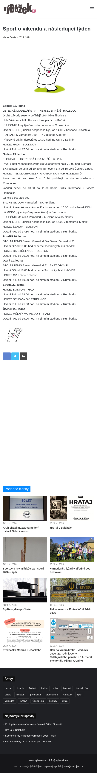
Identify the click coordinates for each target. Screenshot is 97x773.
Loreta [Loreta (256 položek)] (8, 694)
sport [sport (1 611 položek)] (79, 694)
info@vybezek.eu (58, 760)
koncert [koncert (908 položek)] (67, 688)
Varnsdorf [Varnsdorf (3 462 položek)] (9, 701)
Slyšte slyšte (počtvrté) (17, 609)
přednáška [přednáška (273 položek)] (35, 694)
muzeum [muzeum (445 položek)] (20, 694)
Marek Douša (9, 37)
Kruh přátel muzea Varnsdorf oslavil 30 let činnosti (33, 724)
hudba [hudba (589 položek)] (44, 688)
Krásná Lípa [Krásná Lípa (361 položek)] (82, 688)
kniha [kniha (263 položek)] (55, 688)
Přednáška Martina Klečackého (22, 650)
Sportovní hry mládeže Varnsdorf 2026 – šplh (30, 735)
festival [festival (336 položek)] (32, 688)
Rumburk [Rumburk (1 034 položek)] (67, 694)
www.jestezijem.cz (73, 766)
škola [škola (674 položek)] (64, 701)
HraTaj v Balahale (61, 527)
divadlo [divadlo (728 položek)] (20, 688)
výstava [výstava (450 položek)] (23, 701)
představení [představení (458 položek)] (52, 694)
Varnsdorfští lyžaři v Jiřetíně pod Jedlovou (28, 741)
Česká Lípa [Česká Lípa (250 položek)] (38, 701)
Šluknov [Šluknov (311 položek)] (53, 701)
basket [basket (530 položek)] (8, 688)
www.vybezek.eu (38, 760)
